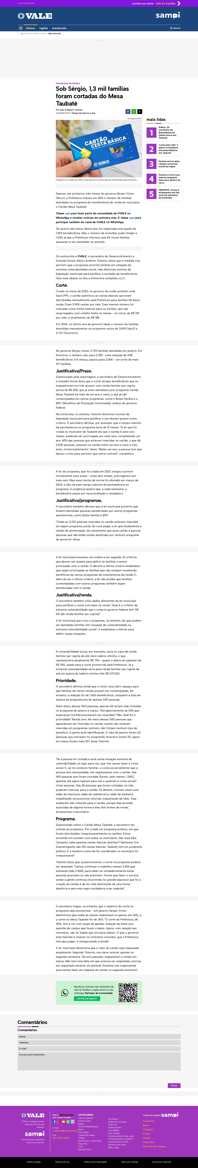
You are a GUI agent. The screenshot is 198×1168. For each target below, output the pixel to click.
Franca (146, 1133)
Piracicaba (148, 1142)
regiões (43, 28)
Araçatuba (148, 1121)
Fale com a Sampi (129, 1162)
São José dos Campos (154, 1146)
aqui (67, 213)
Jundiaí (146, 1138)
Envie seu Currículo (161, 1162)
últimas (30, 28)
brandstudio (59, 28)
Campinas (148, 1129)
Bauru (146, 1125)
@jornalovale (66, 1115)
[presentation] (160, 1076)
